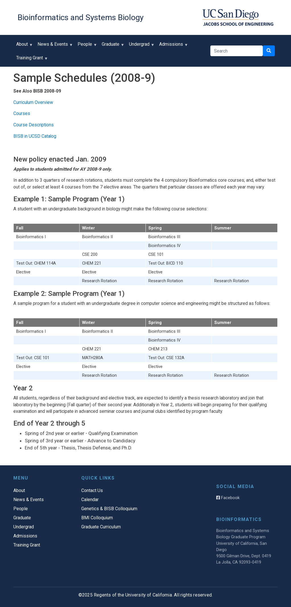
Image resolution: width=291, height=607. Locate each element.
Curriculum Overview (33, 102)
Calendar (90, 499)
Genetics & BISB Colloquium (109, 508)
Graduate (112, 46)
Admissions (172, 46)
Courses (21, 113)
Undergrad (140, 46)
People (86, 46)
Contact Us (92, 490)
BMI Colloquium (97, 517)
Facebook (228, 497)
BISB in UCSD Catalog (34, 136)
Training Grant (30, 59)
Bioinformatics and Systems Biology (81, 17)
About (23, 46)
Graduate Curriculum (101, 526)
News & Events (54, 46)
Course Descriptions (33, 124)
